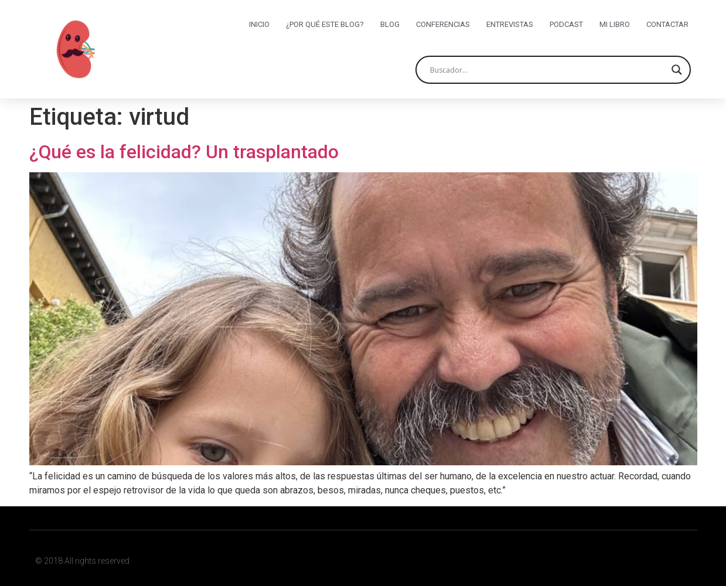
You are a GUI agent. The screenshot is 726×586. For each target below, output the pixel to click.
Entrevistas (509, 24)
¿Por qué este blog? (325, 24)
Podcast (566, 24)
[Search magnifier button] (677, 70)
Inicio (259, 24)
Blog (390, 24)
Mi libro (614, 24)
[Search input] (548, 70)
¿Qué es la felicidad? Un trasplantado (184, 152)
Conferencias (443, 24)
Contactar (667, 24)
